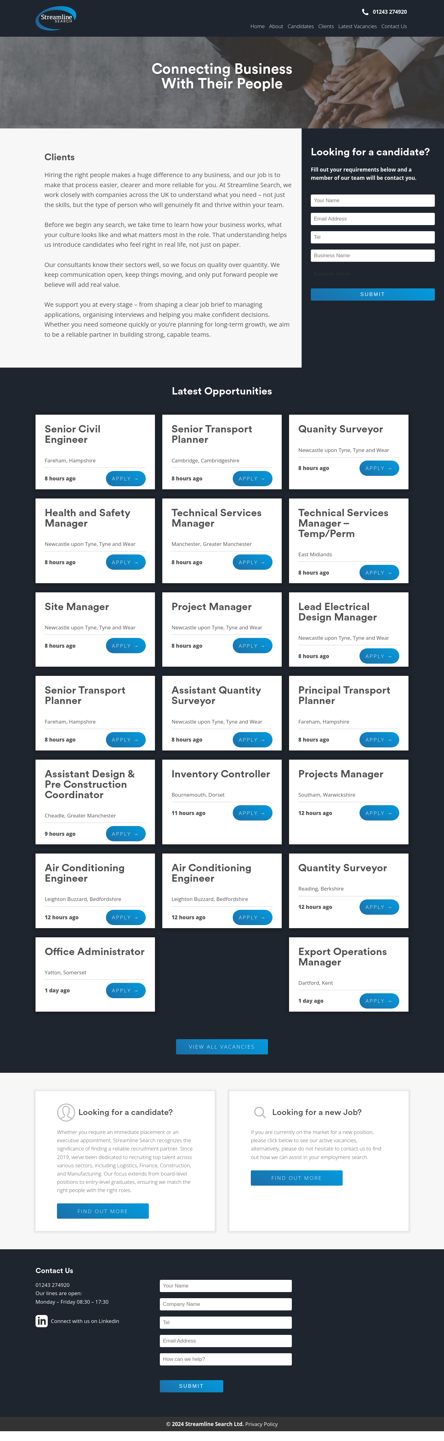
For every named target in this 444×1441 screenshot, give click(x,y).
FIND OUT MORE (102, 1211)
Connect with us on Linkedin (77, 1321)
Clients (326, 26)
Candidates (301, 26)
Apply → (126, 478)
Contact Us (394, 26)
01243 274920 (384, 12)
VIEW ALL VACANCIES (222, 1046)
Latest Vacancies (357, 26)
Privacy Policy (261, 1424)
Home (257, 26)
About (276, 26)
